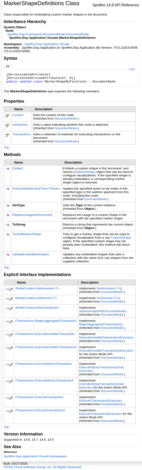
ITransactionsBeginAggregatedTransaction (45, 320)
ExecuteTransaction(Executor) (100, 400)
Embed (17, 168)
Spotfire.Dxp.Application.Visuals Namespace (35, 456)
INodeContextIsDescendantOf (36, 307)
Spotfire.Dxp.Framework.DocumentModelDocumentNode (48, 34)
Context (17, 115)
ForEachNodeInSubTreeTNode (36, 188)
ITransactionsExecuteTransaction (39, 397)
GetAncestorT (109, 288)
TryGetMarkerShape (26, 234)
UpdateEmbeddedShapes (30, 254)
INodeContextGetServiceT (36, 298)
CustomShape (121, 237)
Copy (132, 69)
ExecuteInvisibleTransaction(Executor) (106, 337)
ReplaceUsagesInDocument (32, 215)
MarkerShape (86, 172)
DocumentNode (66, 118)
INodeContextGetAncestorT (37, 288)
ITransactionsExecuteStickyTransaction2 (44, 380)
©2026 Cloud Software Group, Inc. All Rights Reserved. (43, 467)
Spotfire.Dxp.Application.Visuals (46, 44)
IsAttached (19, 124)
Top (6, 147)
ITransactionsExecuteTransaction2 (40, 410)
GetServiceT (108, 298)
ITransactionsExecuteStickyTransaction (43, 363)
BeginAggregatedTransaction (101, 324)
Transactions (21, 134)
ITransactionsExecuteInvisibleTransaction (45, 334)
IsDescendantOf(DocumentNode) (102, 311)
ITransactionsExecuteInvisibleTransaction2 (46, 347)
